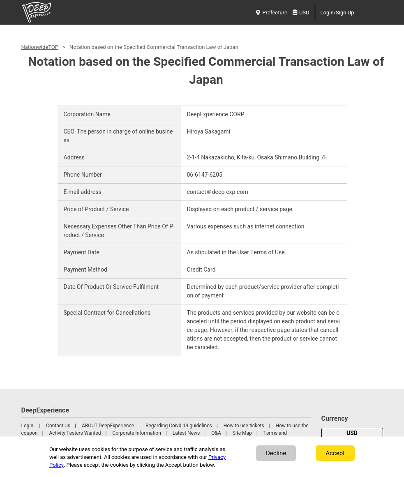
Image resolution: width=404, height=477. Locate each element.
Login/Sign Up (337, 12)
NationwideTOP (39, 47)
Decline (276, 453)
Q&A (216, 433)
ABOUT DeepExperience (108, 425)
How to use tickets (244, 425)
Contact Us (58, 425)
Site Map (242, 433)
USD (301, 12)
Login (27, 425)
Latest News (186, 433)
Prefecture (271, 12)
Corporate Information (136, 433)
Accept (335, 453)
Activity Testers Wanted (75, 433)
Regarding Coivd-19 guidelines (178, 425)
